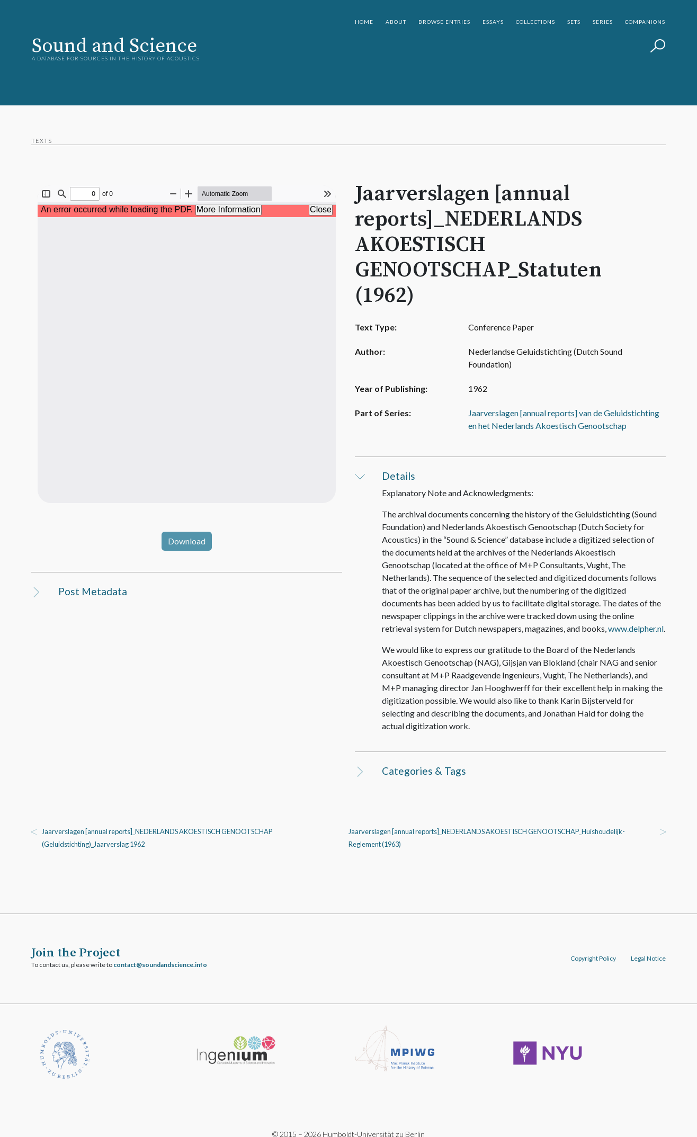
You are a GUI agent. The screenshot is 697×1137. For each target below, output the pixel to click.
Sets (573, 22)
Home (364, 22)
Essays (493, 22)
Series (603, 22)
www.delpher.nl (636, 616)
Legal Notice (647, 946)
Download (187, 541)
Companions (645, 22)
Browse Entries (444, 22)
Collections (535, 22)
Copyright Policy (592, 946)
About (396, 22)
